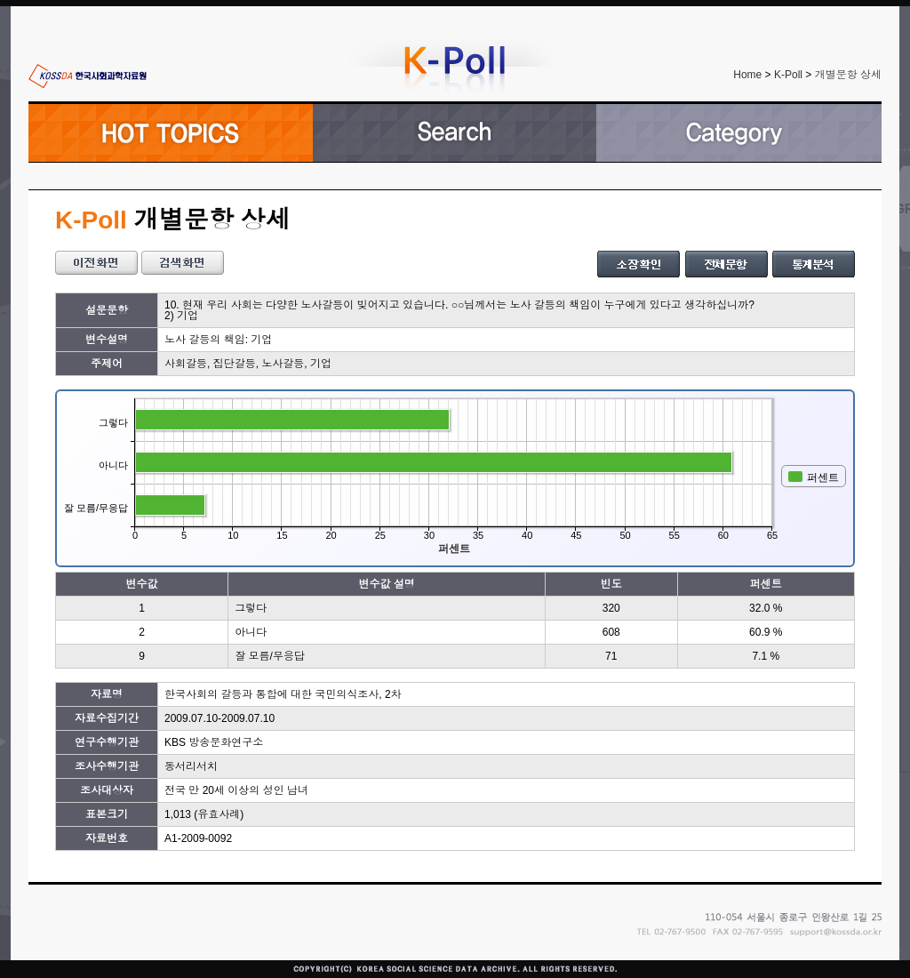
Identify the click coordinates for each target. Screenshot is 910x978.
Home (747, 74)
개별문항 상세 (848, 74)
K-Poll (788, 74)
